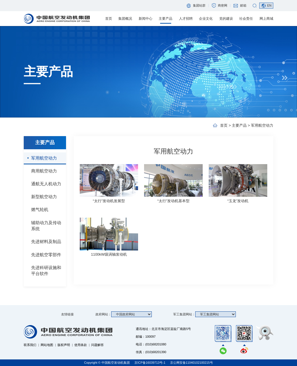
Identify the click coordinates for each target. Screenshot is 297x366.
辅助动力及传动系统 (46, 225)
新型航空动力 (44, 196)
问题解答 (97, 345)
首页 (108, 19)
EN (269, 5)
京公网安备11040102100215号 (191, 362)
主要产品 (165, 19)
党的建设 (226, 19)
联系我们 (30, 345)
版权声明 (63, 345)
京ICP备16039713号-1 (150, 362)
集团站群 (199, 5)
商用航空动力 (44, 170)
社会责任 (246, 19)
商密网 (222, 5)
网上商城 (266, 19)
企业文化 (206, 19)
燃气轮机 (39, 209)
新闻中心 (145, 19)
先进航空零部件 (46, 254)
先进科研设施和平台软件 (46, 270)
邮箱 (243, 5)
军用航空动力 (44, 158)
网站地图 (47, 345)
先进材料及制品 (46, 241)
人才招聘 (186, 19)
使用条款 (80, 345)
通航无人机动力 (46, 183)
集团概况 (125, 19)
